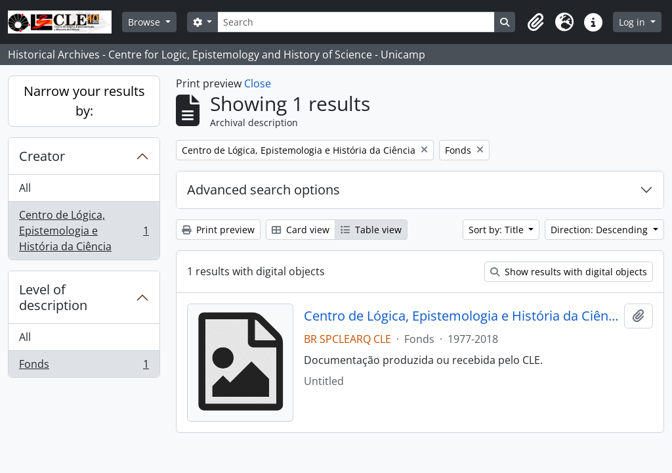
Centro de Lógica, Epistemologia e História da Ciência (83, 231)
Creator (42, 156)
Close (257, 83)
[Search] (355, 22)
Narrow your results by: (84, 101)
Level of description (53, 297)
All (25, 188)
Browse (145, 22)
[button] (535, 22)
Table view (371, 229)
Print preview (218, 229)
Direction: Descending (600, 229)
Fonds (83, 366)
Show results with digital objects (568, 271)
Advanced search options (263, 189)
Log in (633, 22)
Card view (300, 229)
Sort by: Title (497, 229)
